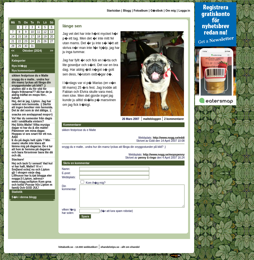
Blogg (127, 10)
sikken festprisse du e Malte (30, 75)
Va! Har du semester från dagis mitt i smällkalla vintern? (32, 120)
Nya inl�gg (19, 65)
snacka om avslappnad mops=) (32, 114)
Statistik (17, 191)
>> (51, 50)
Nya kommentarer (23, 70)
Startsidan (113, 10)
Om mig (170, 10)
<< (13, 50)
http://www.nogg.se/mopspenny (164, 154)
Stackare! (18, 159)
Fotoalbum (141, 10)
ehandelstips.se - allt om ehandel (120, 247)
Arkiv (15, 55)
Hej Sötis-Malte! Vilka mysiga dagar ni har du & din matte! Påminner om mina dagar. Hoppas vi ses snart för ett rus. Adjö (32, 130)
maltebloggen (152, 118)
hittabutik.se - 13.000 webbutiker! (78, 247)
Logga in (184, 10)
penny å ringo (147, 157)
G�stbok (157, 10)
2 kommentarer (174, 118)
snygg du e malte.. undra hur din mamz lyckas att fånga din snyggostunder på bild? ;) (31, 82)
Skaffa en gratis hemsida (151, 254)
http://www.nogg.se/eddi (169, 137)
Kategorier (18, 60)
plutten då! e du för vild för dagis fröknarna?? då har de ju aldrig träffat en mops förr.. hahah (32, 93)
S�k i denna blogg (24, 197)
